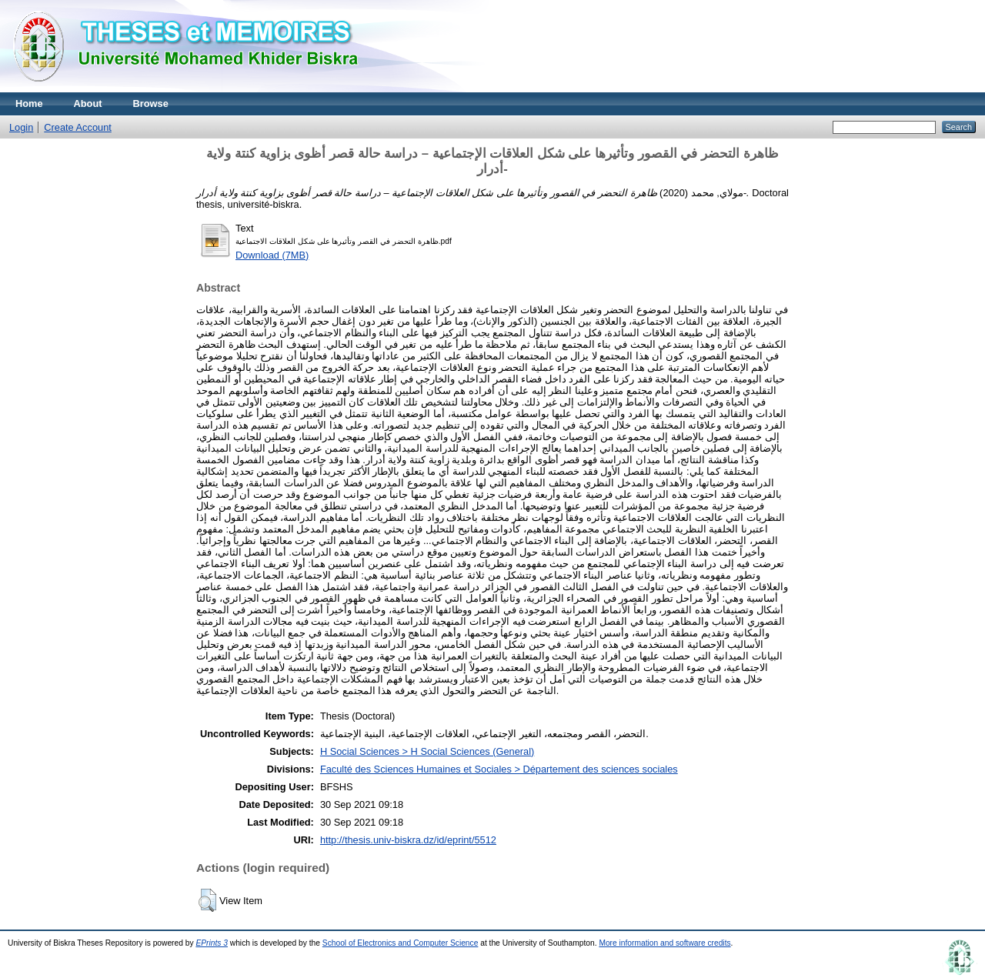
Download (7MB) (272, 255)
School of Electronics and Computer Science (400, 943)
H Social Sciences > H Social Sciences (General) (427, 751)
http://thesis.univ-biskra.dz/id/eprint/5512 (408, 840)
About (88, 103)
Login (21, 127)
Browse (151, 103)
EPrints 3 (211, 943)
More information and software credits (664, 943)
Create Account (78, 127)
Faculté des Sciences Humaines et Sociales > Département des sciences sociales (499, 769)
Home (29, 103)
